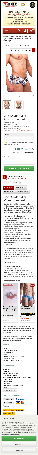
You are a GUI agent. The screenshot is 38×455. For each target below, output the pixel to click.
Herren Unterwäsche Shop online (13, 385)
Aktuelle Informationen (10, 350)
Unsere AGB (6, 371)
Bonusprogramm (8, 352)
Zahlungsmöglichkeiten (10, 375)
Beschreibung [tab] (8, 187)
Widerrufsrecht (7, 379)
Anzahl (6, 157)
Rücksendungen (8, 381)
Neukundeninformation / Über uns (13, 356)
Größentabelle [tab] (20, 187)
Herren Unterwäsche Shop (18, 37)
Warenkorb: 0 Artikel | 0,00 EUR (13, 360)
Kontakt (5, 354)
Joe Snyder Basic (14, 39)
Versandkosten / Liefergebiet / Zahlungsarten (17, 377)
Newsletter (6, 348)
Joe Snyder (6, 383)
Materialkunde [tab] (8, 191)
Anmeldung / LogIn (8, 358)
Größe (7, 135)
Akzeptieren (19, 438)
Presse (5, 387)
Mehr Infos (19, 451)
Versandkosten (28, 152)
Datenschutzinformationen (11, 373)
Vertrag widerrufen (9, 390)
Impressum (6, 369)
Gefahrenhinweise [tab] (22, 191)
